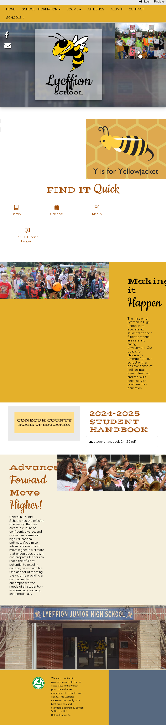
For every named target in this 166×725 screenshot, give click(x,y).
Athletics (95, 9)
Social (74, 9)
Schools (15, 17)
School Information (41, 9)
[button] (119, 41)
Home (11, 9)
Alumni (116, 9)
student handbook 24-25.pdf (112, 441)
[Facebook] (6, 34)
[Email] (7, 45)
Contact (136, 9)
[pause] (140, 57)
